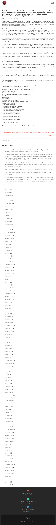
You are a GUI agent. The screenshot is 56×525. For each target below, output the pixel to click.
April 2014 (7, 282)
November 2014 (9, 267)
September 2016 (9, 206)
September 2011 (9, 369)
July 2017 (7, 198)
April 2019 (7, 189)
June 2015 (7, 247)
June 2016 (7, 215)
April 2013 (7, 314)
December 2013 (9, 293)
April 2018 (7, 192)
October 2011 (8, 366)
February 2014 (8, 287)
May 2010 (7, 415)
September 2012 (9, 334)
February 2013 (8, 319)
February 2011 (8, 389)
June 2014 (7, 279)
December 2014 (9, 264)
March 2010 (8, 421)
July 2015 (7, 244)
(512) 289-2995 (30, 510)
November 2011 (9, 363)
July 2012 (7, 340)
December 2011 (9, 360)
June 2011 (7, 377)
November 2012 (9, 328)
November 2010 (9, 398)
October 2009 (8, 435)
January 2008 (8, 484)
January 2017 (8, 201)
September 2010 (9, 403)
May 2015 (7, 250)
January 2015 (8, 261)
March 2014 (8, 285)
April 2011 (7, 383)
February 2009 (8, 458)
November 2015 (9, 235)
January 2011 (8, 392)
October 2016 (8, 203)
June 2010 (7, 412)
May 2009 (7, 450)
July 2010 (7, 409)
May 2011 (7, 380)
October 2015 (8, 238)
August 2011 (8, 371)
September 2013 (9, 299)
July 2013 (7, 305)
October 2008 (8, 470)
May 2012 (7, 345)
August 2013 (8, 302)
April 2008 (7, 482)
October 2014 (8, 270)
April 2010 (7, 418)
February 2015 (8, 258)
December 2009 (9, 429)
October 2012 (8, 331)
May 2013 (7, 311)
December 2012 (9, 325)
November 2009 (9, 432)
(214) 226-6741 (30, 511)
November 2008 (9, 467)
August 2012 (8, 337)
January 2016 (8, 230)
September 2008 (9, 473)
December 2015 (9, 232)
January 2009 (8, 461)
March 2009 (8, 456)
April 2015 (7, 253)
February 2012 (8, 354)
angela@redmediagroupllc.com (28, 503)
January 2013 (8, 322)
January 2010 (8, 427)
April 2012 (7, 348)
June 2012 (7, 343)
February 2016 (8, 227)
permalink (32, 126)
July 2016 (7, 212)
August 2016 (8, 209)
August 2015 (8, 241)
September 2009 (9, 438)
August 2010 (8, 406)
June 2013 (7, 308)
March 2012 (8, 351)
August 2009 (8, 441)
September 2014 (9, 273)
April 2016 (7, 221)
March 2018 (8, 195)
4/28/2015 (50, 135)
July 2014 (7, 276)
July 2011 (7, 374)
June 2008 (7, 476)
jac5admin (18, 18)
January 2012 (8, 357)
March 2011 (8, 386)
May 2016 (7, 218)
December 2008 (9, 464)
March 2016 (8, 224)
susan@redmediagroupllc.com (28, 501)
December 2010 (9, 395)
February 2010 (8, 424)
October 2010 (8, 400)
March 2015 (8, 256)
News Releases (18, 126)
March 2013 (8, 316)
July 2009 (7, 444)
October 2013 (8, 296)
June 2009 (7, 447)
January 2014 (8, 290)
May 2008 (7, 479)
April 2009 (7, 453)
